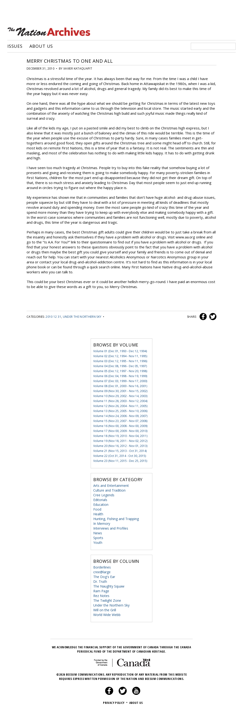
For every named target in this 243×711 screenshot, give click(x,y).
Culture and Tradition (109, 490)
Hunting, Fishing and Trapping (116, 519)
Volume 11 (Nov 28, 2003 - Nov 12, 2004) (120, 401)
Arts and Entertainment (111, 485)
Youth (97, 542)
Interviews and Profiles (110, 528)
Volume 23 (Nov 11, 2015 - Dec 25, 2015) (120, 461)
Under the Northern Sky (82, 317)
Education (100, 504)
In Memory (101, 523)
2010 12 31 (53, 317)
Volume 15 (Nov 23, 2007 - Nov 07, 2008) (120, 421)
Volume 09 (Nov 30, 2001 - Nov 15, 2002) (120, 391)
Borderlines (102, 567)
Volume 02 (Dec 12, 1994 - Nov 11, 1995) (120, 356)
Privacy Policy (115, 703)
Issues (15, 46)
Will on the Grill (104, 610)
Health (98, 514)
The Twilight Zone (107, 600)
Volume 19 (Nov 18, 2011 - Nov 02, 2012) (120, 441)
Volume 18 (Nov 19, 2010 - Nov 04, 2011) (120, 436)
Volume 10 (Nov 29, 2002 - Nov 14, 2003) (120, 396)
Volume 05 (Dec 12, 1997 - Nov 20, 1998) (120, 371)
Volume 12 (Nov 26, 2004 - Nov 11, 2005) (120, 406)
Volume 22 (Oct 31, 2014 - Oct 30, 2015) (119, 456)
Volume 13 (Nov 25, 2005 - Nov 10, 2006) (120, 411)
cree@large (102, 572)
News (97, 533)
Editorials (100, 500)
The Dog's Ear (104, 576)
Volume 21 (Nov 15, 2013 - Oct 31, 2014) (120, 451)
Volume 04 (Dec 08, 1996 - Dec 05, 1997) (120, 366)
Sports (98, 538)
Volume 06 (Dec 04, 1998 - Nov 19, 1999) (120, 376)
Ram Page (101, 591)
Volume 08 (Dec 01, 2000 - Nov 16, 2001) (120, 386)
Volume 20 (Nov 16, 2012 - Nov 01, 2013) (120, 446)
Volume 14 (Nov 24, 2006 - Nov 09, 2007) (120, 416)
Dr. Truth (100, 581)
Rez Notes (101, 595)
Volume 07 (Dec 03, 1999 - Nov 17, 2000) (120, 381)
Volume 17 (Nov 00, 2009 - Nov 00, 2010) (120, 431)
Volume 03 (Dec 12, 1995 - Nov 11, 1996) (120, 361)
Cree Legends (103, 495)
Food (97, 509)
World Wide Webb (107, 614)
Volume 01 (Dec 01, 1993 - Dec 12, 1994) (120, 351)
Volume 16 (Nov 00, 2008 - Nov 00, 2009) (120, 426)
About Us (41, 46)
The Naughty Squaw (108, 586)
